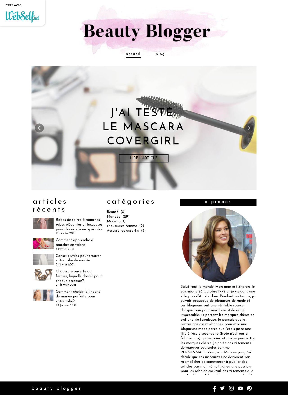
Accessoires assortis (123, 231)
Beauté (112, 212)
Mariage (113, 217)
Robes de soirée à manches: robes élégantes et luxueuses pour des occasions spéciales (79, 224)
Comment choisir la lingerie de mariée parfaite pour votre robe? (78, 296)
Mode (111, 221)
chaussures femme (122, 226)
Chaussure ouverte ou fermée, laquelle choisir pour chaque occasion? (79, 276)
